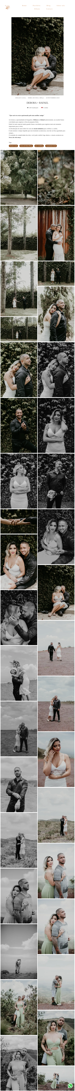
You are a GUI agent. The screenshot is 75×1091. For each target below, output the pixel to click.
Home (24, 5)
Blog (49, 5)
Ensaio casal (13, 146)
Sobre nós (61, 5)
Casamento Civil (51, 146)
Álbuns (37, 9)
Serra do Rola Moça (26, 146)
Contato (49, 9)
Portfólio (37, 5)
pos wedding (39, 146)
